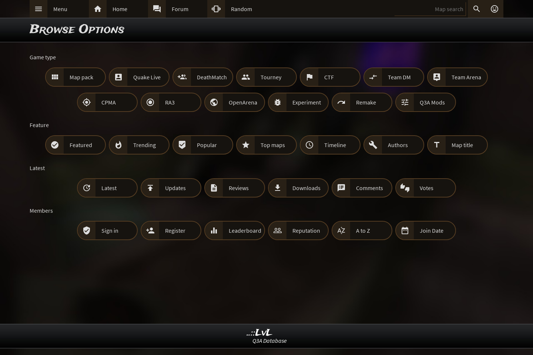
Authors (398, 145)
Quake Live (147, 77)
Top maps (273, 145)
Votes (426, 188)
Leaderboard (245, 230)
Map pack (81, 77)
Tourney (271, 77)
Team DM (399, 77)
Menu (60, 9)
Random (241, 9)
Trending (144, 145)
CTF (329, 77)
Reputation (306, 230)
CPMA (108, 102)
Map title (462, 145)
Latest (109, 188)
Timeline (335, 145)
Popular (207, 145)
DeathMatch (212, 77)
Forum (180, 9)
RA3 (170, 102)
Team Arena (466, 77)
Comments (369, 188)
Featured (81, 145)
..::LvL (259, 332)
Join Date (431, 230)
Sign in (109, 230)
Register (175, 230)
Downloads (306, 188)
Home (120, 9)
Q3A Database (269, 340)
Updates (175, 188)
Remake (366, 102)
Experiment (306, 102)
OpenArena (243, 102)
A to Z (363, 230)
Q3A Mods (432, 102)
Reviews (239, 188)
